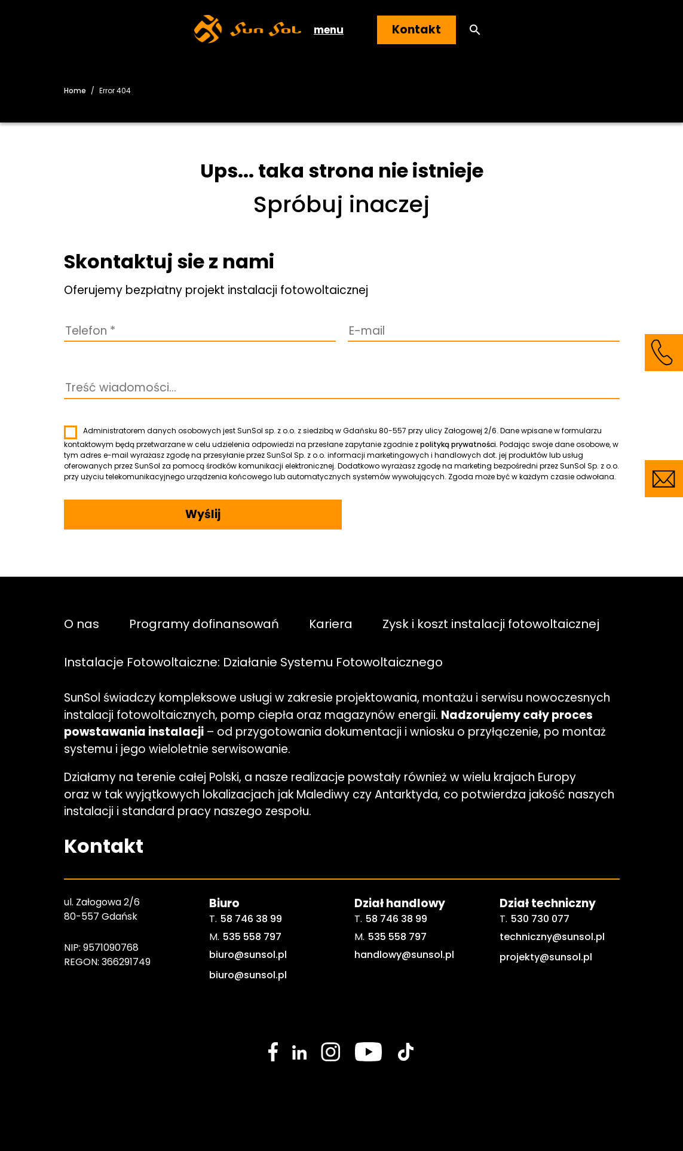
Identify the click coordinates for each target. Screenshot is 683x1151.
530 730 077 (540, 919)
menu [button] (329, 30)
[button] (475, 30)
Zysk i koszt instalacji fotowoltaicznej (490, 623)
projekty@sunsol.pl (546, 957)
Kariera (331, 623)
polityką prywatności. (459, 444)
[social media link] (273, 1051)
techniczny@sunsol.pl (552, 937)
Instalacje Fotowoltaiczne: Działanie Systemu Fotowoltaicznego (253, 661)
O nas (81, 623)
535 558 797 (252, 937)
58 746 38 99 (251, 919)
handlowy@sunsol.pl (404, 955)
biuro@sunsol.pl (248, 955)
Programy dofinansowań (204, 623)
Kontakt (416, 30)
